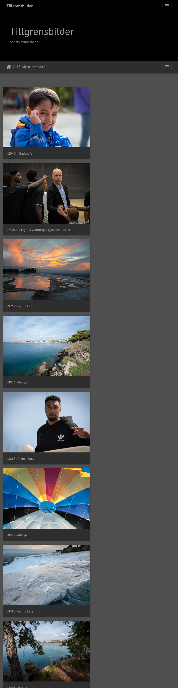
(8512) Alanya (106, 297)
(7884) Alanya (17, 590)
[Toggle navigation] (167, 6)
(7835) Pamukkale (20, 663)
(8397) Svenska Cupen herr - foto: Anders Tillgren (42, 443)
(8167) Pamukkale (20, 517)
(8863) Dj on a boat (21, 297)
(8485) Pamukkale (20, 370)
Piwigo (97, 679)
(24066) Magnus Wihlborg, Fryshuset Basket (127, 150)
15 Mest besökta (30, 67)
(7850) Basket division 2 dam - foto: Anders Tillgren (133, 590)
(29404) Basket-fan (20, 150)
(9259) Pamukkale (20, 223)
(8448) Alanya (106, 370)
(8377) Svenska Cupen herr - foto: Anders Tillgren (131, 443)
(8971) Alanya (106, 223)
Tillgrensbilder (19, 6)
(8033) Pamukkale (109, 517)
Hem (8, 67)
